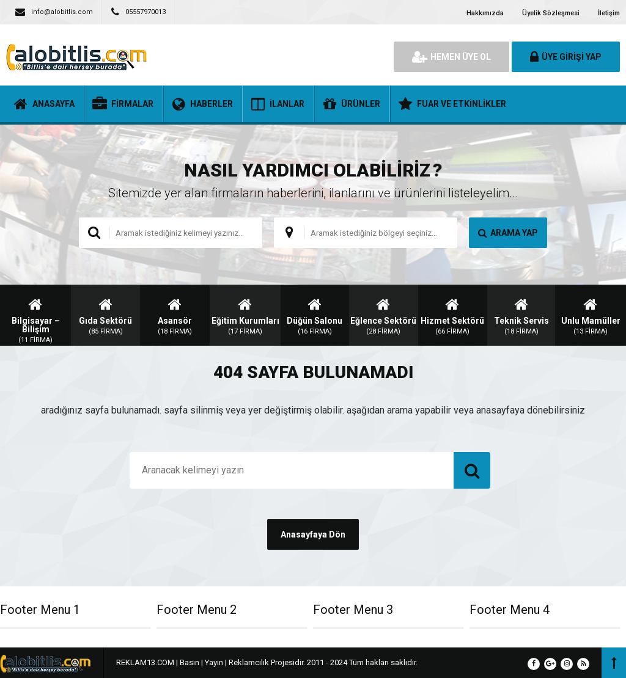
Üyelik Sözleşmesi (551, 13)
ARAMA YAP (508, 232)
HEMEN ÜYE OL (451, 57)
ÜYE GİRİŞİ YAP (566, 57)
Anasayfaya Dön (313, 534)
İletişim (609, 13)
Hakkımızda (485, 13)
